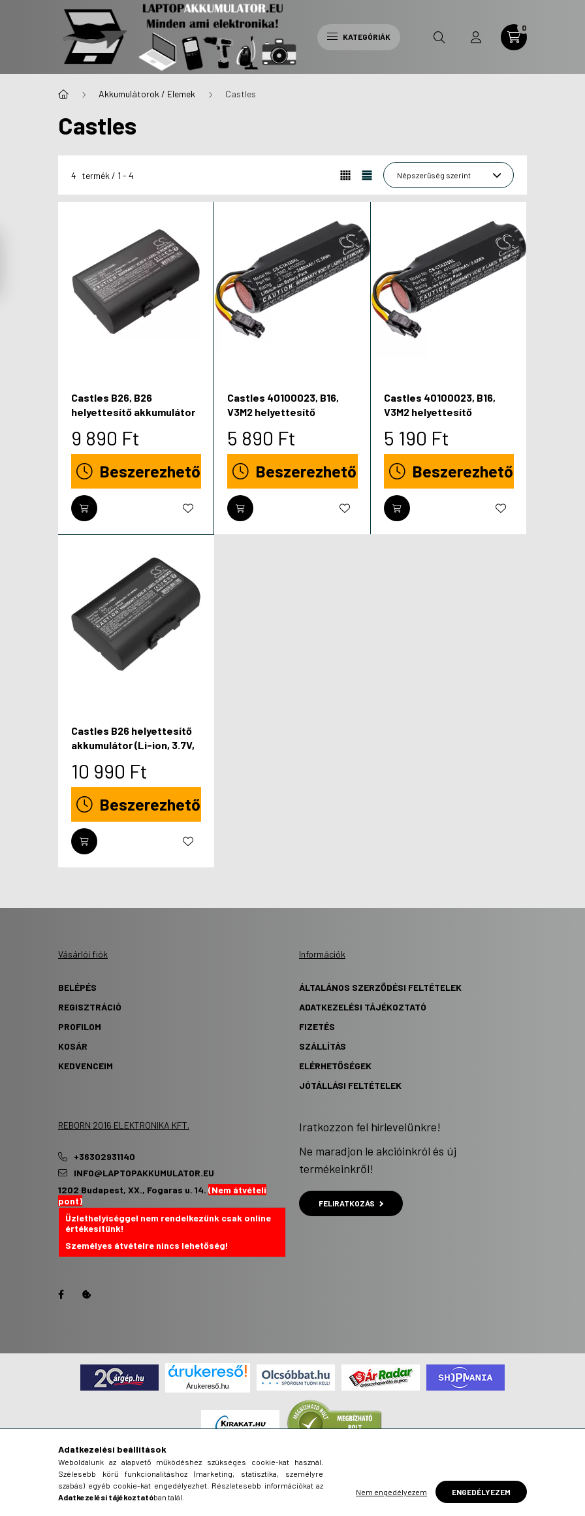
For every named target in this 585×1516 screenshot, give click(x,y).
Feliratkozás (351, 1203)
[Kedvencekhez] (188, 508)
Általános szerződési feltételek (380, 987)
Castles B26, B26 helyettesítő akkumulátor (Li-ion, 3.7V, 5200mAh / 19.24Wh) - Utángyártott (133, 419)
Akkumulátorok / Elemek (147, 93)
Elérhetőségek (335, 1065)
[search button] (439, 37)
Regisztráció (89, 1006)
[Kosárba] (84, 508)
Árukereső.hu (207, 1386)
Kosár (72, 1046)
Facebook (61, 1295)
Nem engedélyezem (391, 1491)
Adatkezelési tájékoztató (362, 1006)
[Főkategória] (63, 94)
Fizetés (317, 1026)
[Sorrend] (448, 175)
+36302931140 (104, 1157)
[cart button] (514, 37)
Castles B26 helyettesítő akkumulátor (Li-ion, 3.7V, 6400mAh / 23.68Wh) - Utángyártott (133, 752)
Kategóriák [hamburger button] (358, 36)
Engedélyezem (481, 1491)
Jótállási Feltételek (350, 1085)
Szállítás (322, 1046)
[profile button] (476, 37)
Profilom (79, 1026)
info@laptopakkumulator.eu (144, 1173)
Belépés (77, 987)
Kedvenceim (85, 1065)
